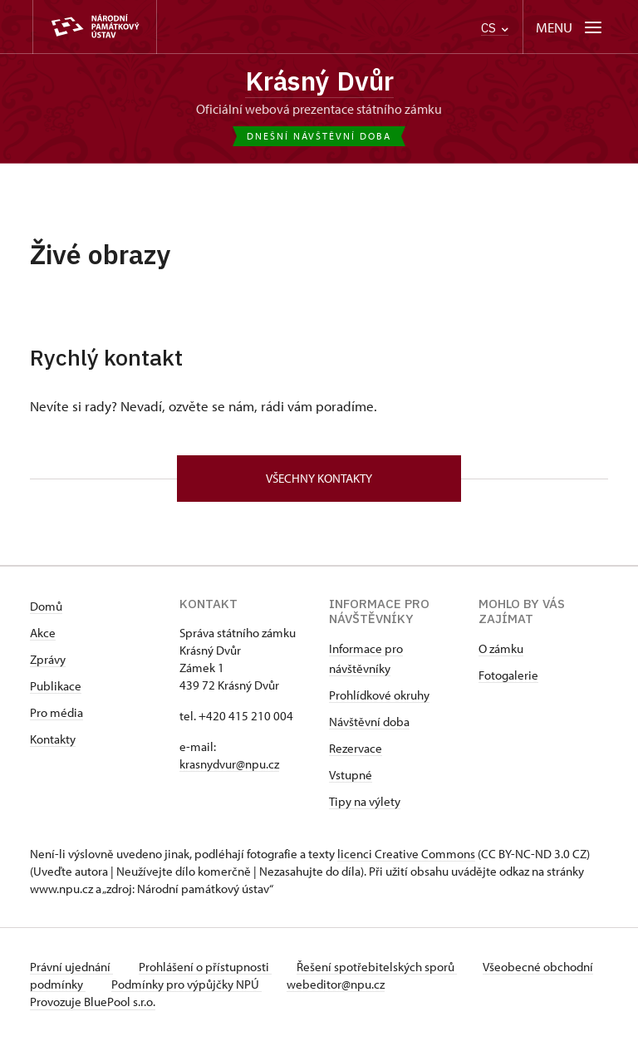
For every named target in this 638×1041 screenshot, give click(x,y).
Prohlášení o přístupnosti (206, 967)
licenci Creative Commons (406, 854)
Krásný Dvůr (319, 80)
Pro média (56, 713)
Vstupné (350, 775)
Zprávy (48, 660)
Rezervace (355, 749)
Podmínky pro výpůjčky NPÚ (239, 985)
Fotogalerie (508, 676)
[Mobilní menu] (570, 27)
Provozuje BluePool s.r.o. (92, 1002)
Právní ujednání (71, 967)
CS (494, 28)
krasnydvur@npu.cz (229, 765)
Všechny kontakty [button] (319, 479)
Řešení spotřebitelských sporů (379, 967)
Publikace (55, 687)
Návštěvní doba (369, 722)
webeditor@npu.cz (390, 985)
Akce (43, 633)
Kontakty (53, 740)
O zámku (500, 649)
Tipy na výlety (364, 802)
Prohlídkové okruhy (379, 696)
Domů (46, 607)
